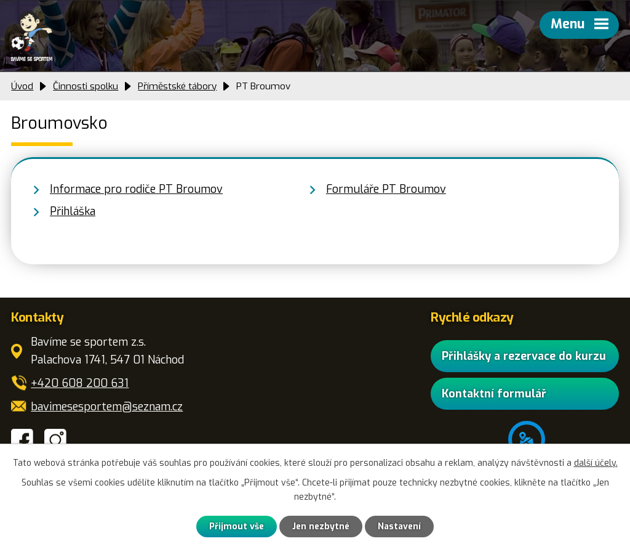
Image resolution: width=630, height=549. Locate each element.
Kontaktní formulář (494, 393)
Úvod (22, 86)
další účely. (596, 463)
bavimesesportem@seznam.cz (107, 406)
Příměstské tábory (177, 86)
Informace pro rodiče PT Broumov (136, 189)
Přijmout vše (236, 526)
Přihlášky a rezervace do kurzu (524, 356)
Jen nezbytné (320, 526)
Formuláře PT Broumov (386, 189)
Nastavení (399, 526)
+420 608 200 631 (80, 383)
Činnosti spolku (85, 86)
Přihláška (72, 211)
